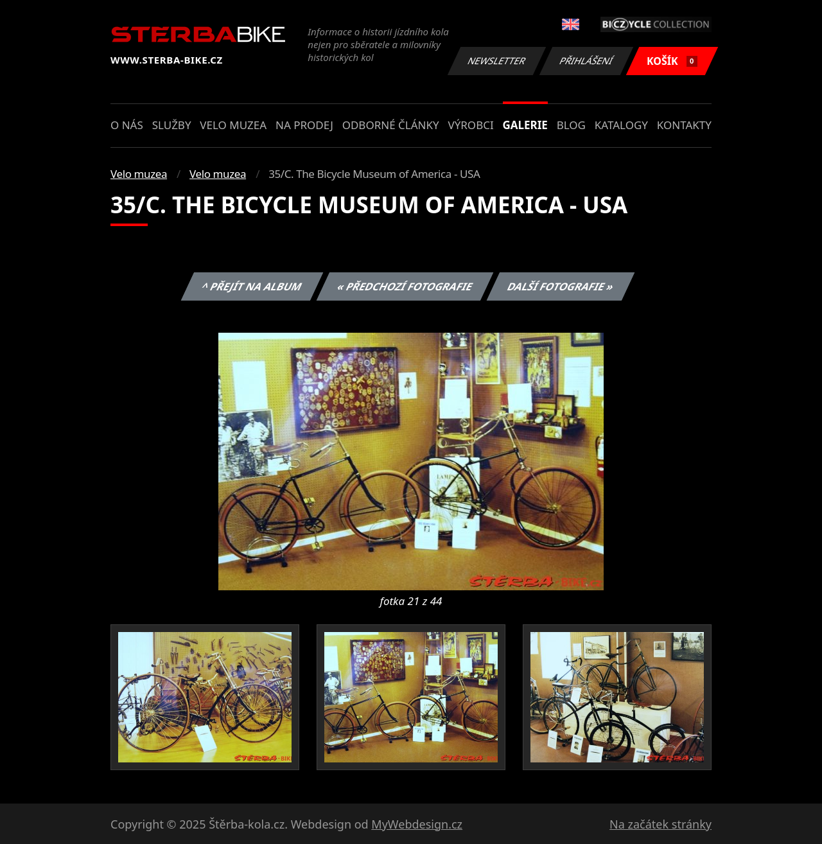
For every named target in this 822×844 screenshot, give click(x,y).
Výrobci (470, 125)
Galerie (525, 125)
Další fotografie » (561, 286)
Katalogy (621, 125)
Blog (571, 125)
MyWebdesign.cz (416, 824)
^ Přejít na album (252, 286)
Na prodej (304, 125)
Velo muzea (233, 125)
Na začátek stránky (660, 824)
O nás (126, 125)
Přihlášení (586, 61)
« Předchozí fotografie (404, 286)
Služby (171, 125)
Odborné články (390, 125)
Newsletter (496, 61)
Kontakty (684, 125)
